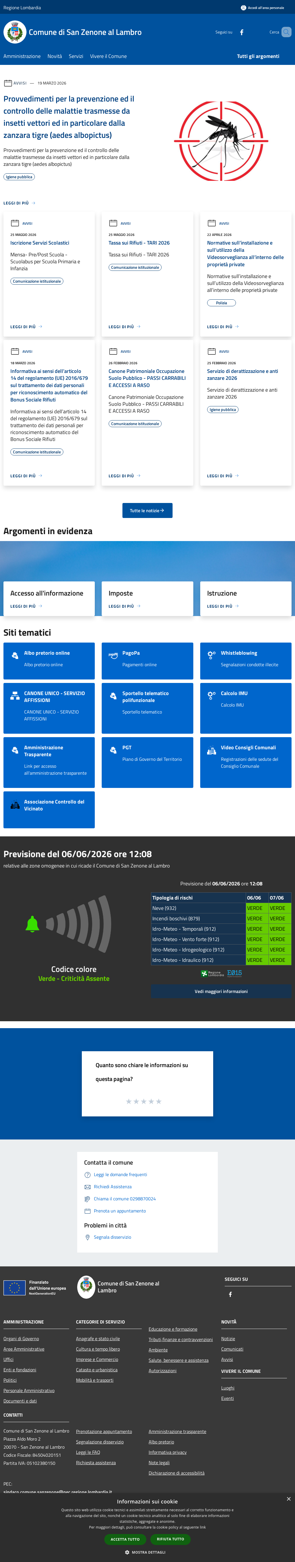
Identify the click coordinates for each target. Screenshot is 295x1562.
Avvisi (20, 83)
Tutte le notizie (147, 510)
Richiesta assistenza (96, 1462)
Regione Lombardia (22, 7)
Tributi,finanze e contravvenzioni (181, 1339)
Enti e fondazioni (19, 1369)
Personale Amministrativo (28, 1390)
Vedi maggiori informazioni (221, 991)
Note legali (159, 1462)
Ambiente (158, 1349)
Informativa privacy (168, 1452)
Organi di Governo (21, 1338)
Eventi (227, 1398)
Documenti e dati (20, 1400)
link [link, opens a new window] (203, 1527)
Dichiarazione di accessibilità (177, 1472)
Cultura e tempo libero (98, 1348)
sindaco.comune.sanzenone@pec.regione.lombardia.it (57, 1491)
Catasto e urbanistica (97, 1369)
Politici (10, 1380)
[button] (147, 1552)
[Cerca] (285, 32)
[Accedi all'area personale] (262, 7)
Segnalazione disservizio (100, 1441)
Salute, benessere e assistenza (179, 1360)
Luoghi (228, 1387)
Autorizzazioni (163, 1370)
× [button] (288, 1499)
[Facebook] (233, 32)
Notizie (228, 1338)
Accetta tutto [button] (125, 1539)
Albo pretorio (161, 1441)
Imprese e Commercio (97, 1359)
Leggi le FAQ (88, 1452)
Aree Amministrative (23, 1348)
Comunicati (232, 1348)
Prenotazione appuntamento (104, 1431)
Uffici (8, 1359)
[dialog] (147, 1527)
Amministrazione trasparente (177, 1431)
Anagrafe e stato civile (98, 1338)
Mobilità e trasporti (95, 1380)
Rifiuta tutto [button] (170, 1539)
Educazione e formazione (173, 1329)
